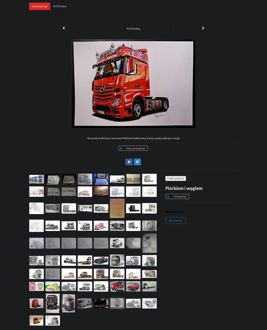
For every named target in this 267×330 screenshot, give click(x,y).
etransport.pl (39, 6)
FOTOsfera (59, 6)
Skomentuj (175, 220)
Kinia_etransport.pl (131, 148)
